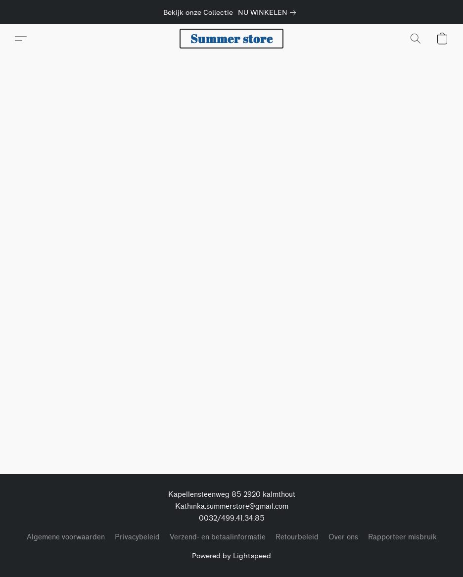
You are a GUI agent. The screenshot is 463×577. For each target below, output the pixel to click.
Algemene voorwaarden (66, 537)
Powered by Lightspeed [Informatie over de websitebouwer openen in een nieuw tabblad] (231, 555)
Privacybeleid (137, 537)
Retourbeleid (297, 537)
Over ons (343, 537)
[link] (269, 12)
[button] (231, 38)
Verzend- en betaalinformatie (218, 537)
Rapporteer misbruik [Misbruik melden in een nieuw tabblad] (402, 537)
